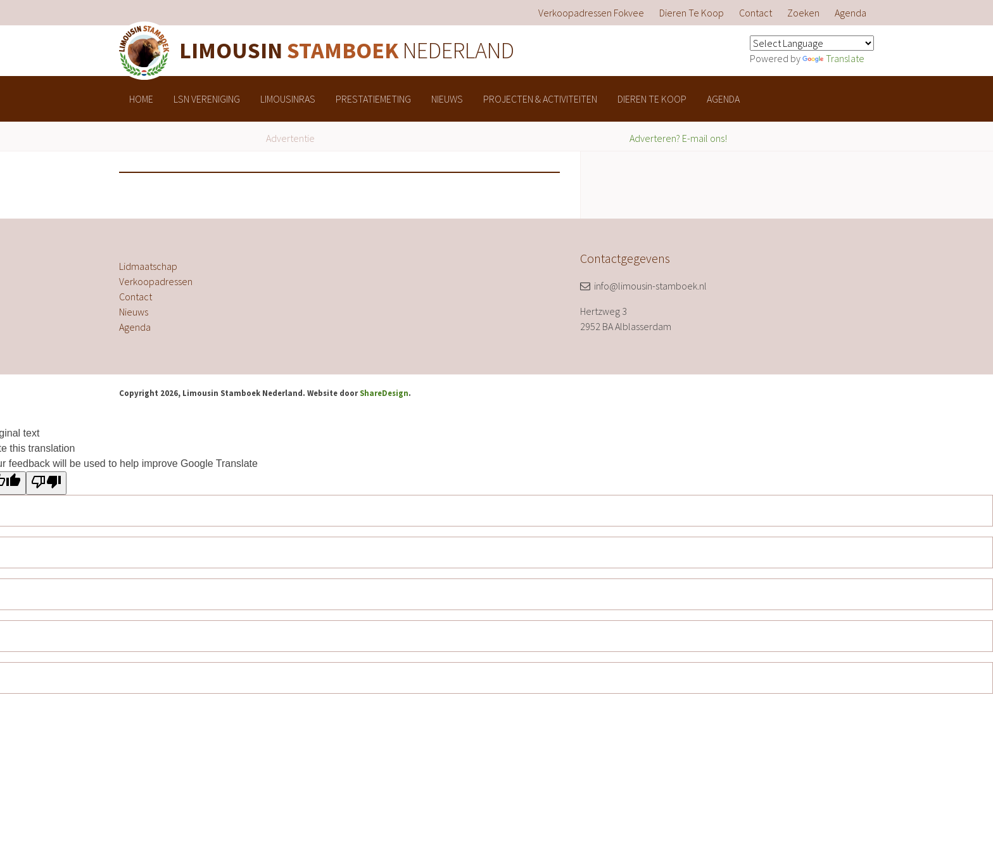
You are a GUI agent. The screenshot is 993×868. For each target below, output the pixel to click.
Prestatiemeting (373, 99)
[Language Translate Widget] (812, 43)
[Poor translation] (46, 483)
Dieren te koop (691, 12)
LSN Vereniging (207, 99)
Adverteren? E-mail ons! (678, 138)
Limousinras (287, 99)
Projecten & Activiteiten (540, 99)
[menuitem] (591, 12)
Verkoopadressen (156, 281)
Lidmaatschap (148, 266)
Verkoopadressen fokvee (591, 12)
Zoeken (803, 12)
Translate (833, 58)
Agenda (850, 12)
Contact (755, 12)
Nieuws (447, 99)
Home (141, 99)
